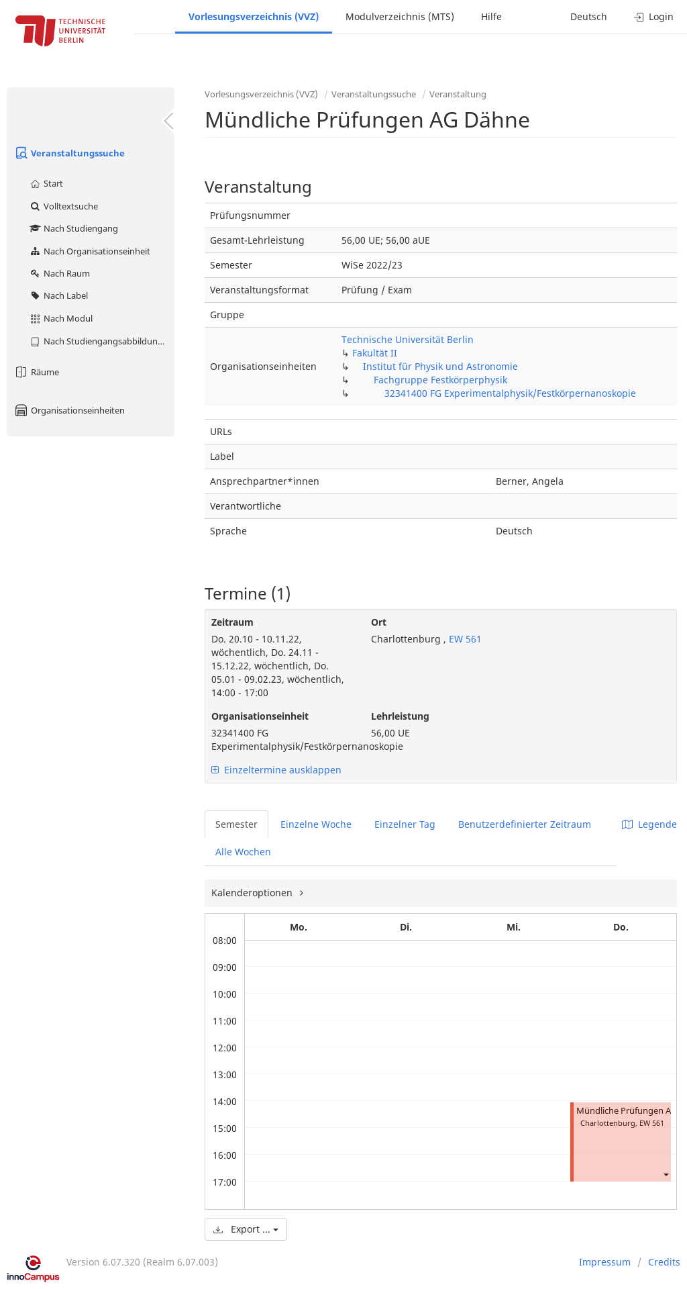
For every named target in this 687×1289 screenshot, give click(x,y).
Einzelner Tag (404, 824)
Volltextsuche (63, 206)
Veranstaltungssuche (69, 153)
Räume (36, 372)
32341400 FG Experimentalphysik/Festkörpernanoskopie (510, 393)
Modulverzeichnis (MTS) (400, 16)
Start (46, 183)
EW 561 (464, 638)
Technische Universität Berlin (407, 339)
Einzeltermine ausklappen (276, 769)
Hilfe (491, 16)
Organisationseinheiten (69, 410)
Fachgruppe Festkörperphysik (440, 379)
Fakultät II (374, 352)
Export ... (245, 1229)
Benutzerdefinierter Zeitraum (524, 824)
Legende (649, 824)
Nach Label (58, 295)
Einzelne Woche (316, 824)
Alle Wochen (243, 851)
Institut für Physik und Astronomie (440, 366)
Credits (664, 1261)
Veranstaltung (457, 94)
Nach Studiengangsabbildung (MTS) (101, 341)
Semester (236, 824)
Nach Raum (59, 273)
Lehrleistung (400, 716)
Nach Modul (61, 318)
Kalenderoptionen (253, 892)
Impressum (605, 1261)
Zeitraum (232, 622)
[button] (665, 1174)
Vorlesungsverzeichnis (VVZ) (254, 16)
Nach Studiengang (73, 228)
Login (654, 16)
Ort (378, 622)
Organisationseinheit (260, 716)
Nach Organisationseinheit (89, 251)
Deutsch (588, 16)
